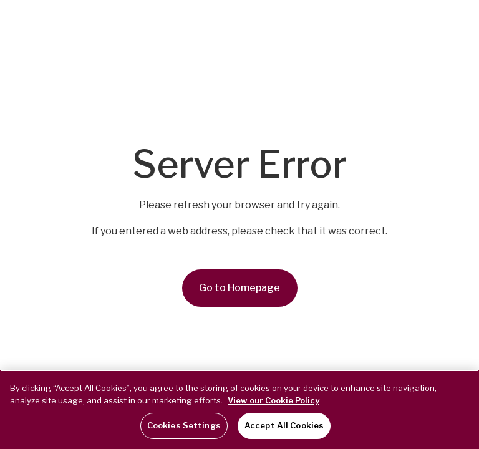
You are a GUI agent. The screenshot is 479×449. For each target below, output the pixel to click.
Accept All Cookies (284, 425)
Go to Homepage (239, 288)
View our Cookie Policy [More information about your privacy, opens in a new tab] (273, 400)
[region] (239, 409)
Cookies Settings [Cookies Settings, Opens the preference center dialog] (184, 425)
